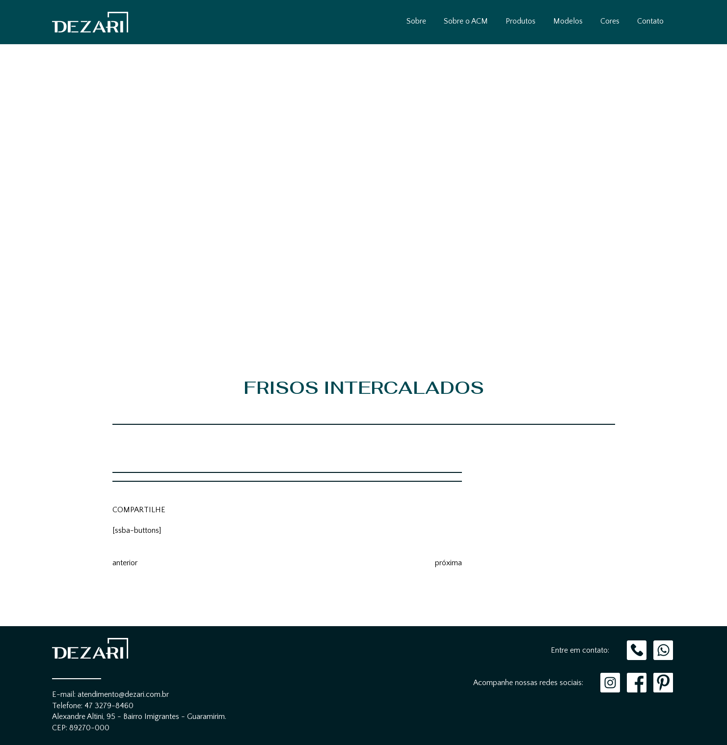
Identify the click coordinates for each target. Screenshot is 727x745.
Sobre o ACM (466, 21)
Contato (650, 21)
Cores (609, 21)
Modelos (568, 21)
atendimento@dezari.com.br (123, 694)
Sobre (416, 21)
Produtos (521, 21)
